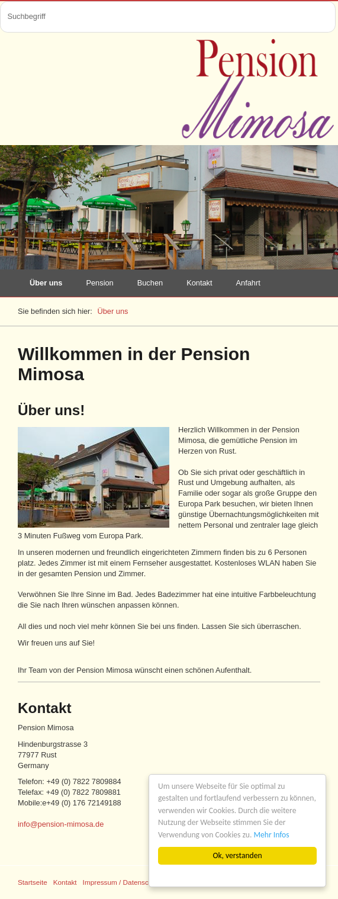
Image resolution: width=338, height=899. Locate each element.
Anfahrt (248, 282)
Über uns (46, 282)
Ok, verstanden (237, 855)
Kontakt (199, 282)
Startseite (32, 882)
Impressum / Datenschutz (122, 882)
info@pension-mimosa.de (61, 824)
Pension (99, 282)
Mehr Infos (271, 835)
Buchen (150, 282)
